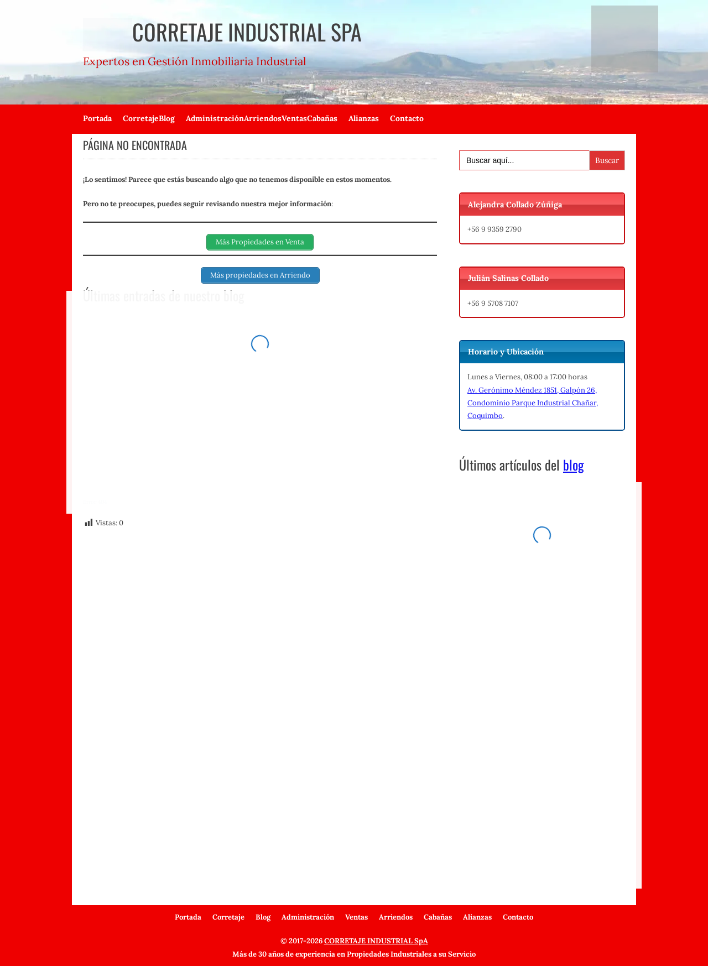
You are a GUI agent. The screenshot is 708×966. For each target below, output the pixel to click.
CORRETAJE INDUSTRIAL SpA (376, 941)
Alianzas (363, 118)
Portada (97, 118)
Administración (215, 118)
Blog (167, 118)
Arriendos (263, 118)
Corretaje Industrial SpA (222, 31)
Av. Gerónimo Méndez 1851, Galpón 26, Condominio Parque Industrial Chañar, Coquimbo (532, 403)
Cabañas (322, 118)
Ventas (294, 118)
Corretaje (141, 118)
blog (573, 464)
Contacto (407, 118)
